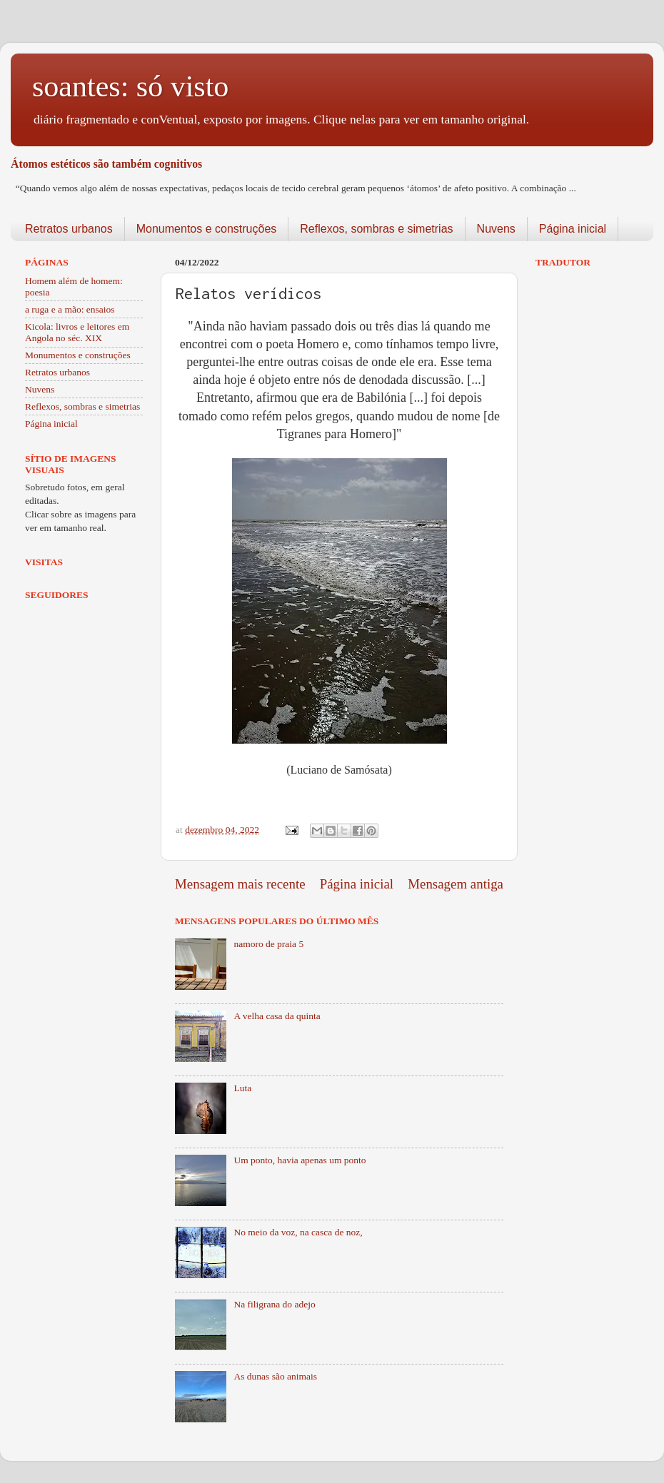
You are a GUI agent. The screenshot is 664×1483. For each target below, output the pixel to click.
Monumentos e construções (206, 229)
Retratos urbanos (69, 229)
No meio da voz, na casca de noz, (297, 1232)
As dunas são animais (275, 1376)
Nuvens (496, 229)
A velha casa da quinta (276, 1016)
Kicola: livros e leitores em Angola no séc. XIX (77, 332)
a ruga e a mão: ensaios (70, 309)
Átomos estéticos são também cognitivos (106, 164)
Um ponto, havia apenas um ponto (299, 1160)
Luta (242, 1088)
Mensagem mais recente (240, 883)
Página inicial (572, 229)
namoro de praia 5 (268, 943)
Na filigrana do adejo (274, 1304)
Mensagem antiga (455, 883)
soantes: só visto (130, 86)
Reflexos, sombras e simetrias (376, 229)
